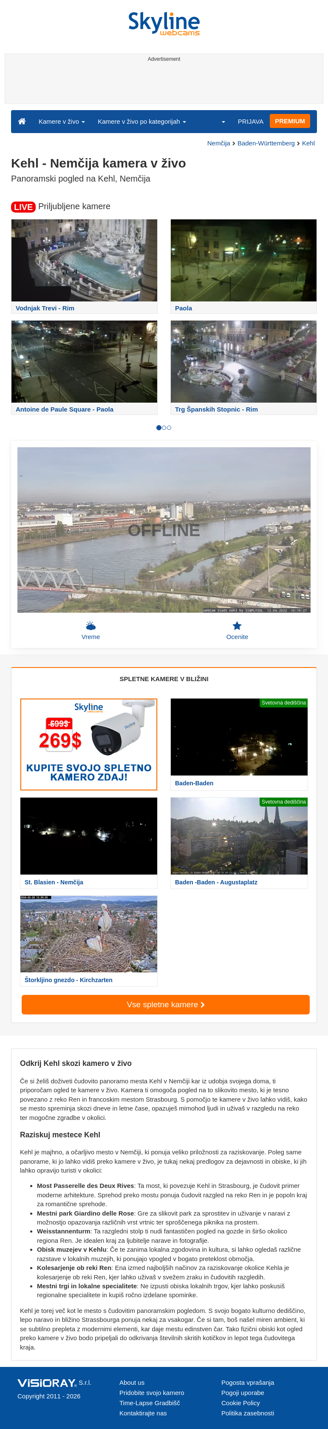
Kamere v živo (62, 121)
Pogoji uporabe (242, 1392)
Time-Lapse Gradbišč (149, 1402)
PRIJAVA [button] (250, 121)
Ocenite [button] (237, 630)
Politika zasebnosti (247, 1413)
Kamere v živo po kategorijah (142, 121)
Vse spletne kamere (165, 1004)
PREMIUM (290, 121)
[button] (218, 121)
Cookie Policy (240, 1402)
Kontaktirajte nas (143, 1413)
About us (131, 1382)
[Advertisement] (162, 84)
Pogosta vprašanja (247, 1382)
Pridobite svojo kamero (151, 1392)
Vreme (91, 630)
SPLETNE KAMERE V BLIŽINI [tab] (163, 678)
